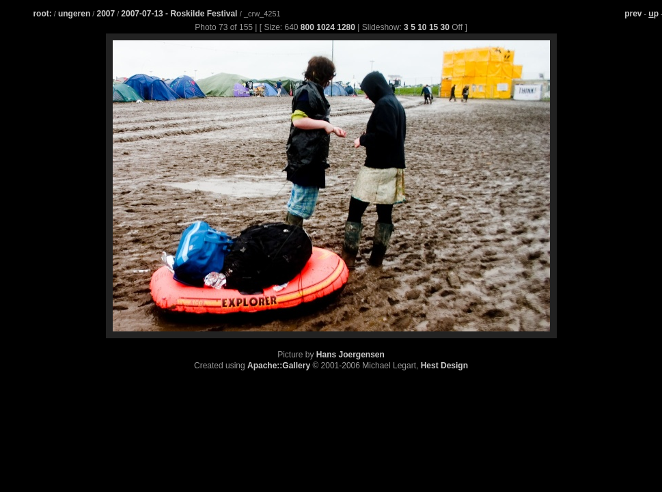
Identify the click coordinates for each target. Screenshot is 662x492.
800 (307, 27)
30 (445, 27)
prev (633, 13)
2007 (105, 13)
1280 (346, 27)
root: (42, 13)
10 (421, 27)
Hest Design (444, 365)
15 (433, 27)
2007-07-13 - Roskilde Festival (180, 13)
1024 (325, 27)
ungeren (74, 13)
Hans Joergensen (350, 354)
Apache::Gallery (278, 365)
